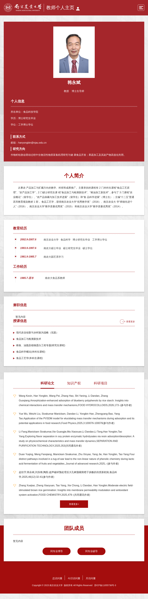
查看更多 (130, 327)
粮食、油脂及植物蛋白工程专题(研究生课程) (40, 350)
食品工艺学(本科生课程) (29, 363)
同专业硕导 (91, 556)
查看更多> (74, 509)
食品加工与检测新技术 (28, 344)
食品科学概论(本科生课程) (30, 357)
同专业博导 (56, 556)
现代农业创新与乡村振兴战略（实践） (37, 338)
